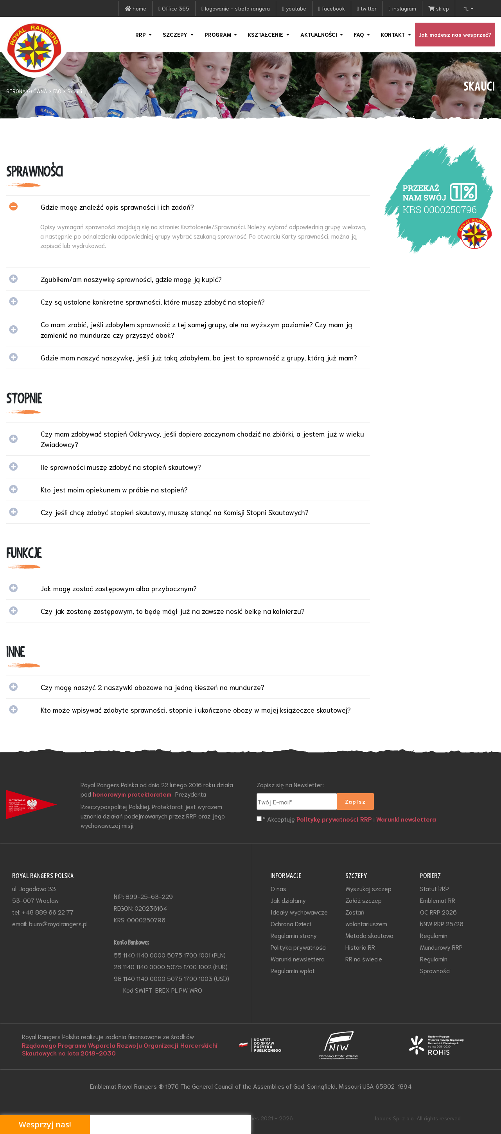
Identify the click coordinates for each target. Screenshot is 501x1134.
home (135, 8)
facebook (331, 8)
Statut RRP (434, 888)
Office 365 (173, 8)
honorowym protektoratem (133, 794)
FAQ (57, 91)
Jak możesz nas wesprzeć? (455, 34)
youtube (294, 8)
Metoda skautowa (369, 935)
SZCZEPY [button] (176, 34)
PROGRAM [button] (219, 34)
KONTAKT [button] (393, 34)
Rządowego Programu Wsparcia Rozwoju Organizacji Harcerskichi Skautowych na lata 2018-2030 (121, 1049)
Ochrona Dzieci (291, 923)
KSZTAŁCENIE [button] (266, 34)
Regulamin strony (294, 935)
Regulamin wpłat (293, 970)
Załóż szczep (363, 900)
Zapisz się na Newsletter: (290, 784)
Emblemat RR (437, 900)
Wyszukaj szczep (368, 888)
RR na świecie (363, 958)
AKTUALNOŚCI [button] (319, 34)
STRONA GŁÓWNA (26, 91)
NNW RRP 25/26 (441, 923)
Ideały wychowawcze (299, 912)
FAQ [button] (359, 34)
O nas (278, 888)
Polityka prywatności (299, 947)
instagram (402, 8)
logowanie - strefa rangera (235, 8)
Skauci (74, 91)
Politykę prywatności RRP (334, 819)
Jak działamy (288, 900)
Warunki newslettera (407, 819)
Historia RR (360, 947)
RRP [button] (141, 34)
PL (466, 8)
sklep (438, 8)
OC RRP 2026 (438, 912)
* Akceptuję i (350, 819)
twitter (367, 8)
